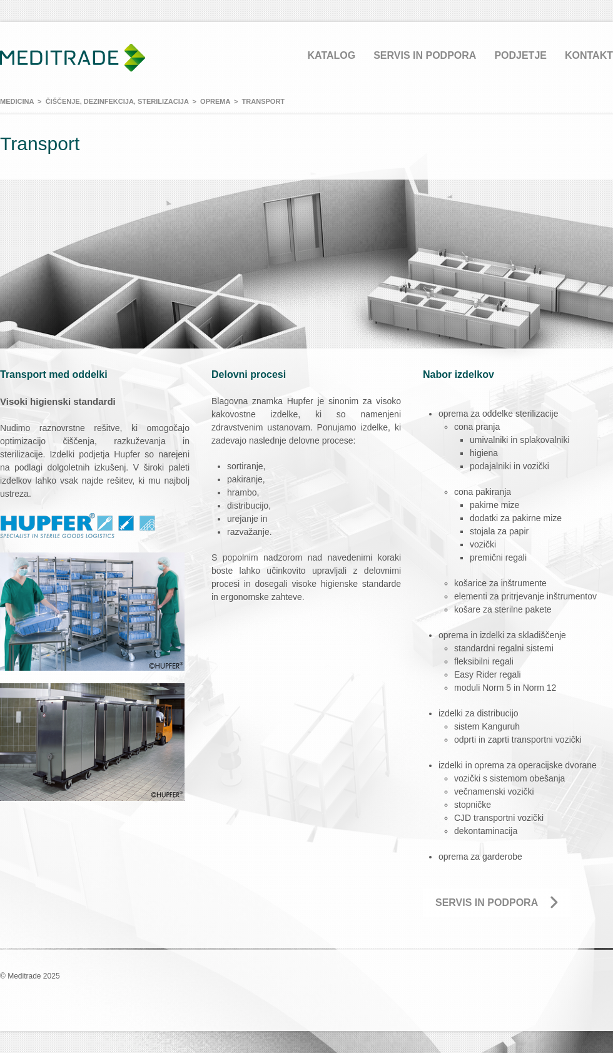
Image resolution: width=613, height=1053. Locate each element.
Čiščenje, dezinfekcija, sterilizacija (117, 101)
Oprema (215, 101)
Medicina (17, 101)
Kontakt (589, 55)
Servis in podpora (424, 55)
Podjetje (520, 55)
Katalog (331, 55)
